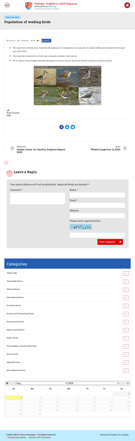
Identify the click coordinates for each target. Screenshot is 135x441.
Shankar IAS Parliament (40, 437)
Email (74, 200)
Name (74, 189)
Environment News (12, 17)
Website (74, 210)
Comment (16, 189)
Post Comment (107, 241)
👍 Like (46, 40)
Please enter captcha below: (85, 224)
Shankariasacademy (16, 437)
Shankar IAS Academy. (119, 435)
